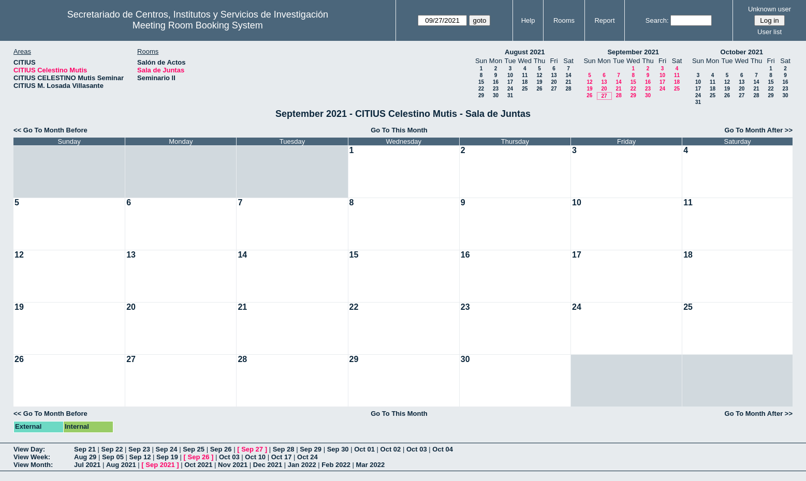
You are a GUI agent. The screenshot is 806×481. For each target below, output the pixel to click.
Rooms (564, 20)
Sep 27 (252, 449)
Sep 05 (113, 457)
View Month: (33, 465)
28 (568, 89)
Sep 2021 (159, 465)
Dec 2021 (267, 465)
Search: (657, 20)
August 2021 (525, 52)
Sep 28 (284, 449)
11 (524, 75)
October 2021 (742, 52)
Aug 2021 (121, 465)
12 (539, 75)
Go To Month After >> (759, 130)
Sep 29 (310, 449)
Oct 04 (442, 449)
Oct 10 (255, 457)
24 (510, 89)
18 (524, 82)
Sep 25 (193, 449)
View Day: (29, 449)
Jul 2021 (87, 465)
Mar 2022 (370, 465)
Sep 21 (85, 449)
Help (528, 20)
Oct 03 (416, 449)
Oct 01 (364, 449)
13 (553, 75)
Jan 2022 (302, 465)
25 (524, 89)
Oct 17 (281, 457)
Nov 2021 (232, 465)
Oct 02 (390, 449)
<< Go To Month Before (50, 130)
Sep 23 (139, 449)
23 (496, 89)
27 (553, 89)
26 (539, 89)
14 (568, 75)
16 (496, 82)
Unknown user (769, 9)
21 (568, 82)
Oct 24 (307, 457)
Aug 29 (85, 457)
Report (604, 20)
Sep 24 (167, 449)
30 (496, 95)
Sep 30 (338, 449)
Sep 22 (112, 449)
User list (769, 32)
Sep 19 (167, 457)
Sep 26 (221, 449)
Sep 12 (140, 457)
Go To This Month (399, 130)
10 (510, 75)
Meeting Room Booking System (198, 25)
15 (481, 82)
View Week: (31, 457)
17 (510, 82)
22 (481, 89)
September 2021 (633, 52)
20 (553, 82)
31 (510, 95)
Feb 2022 (335, 465)
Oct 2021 (198, 465)
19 (539, 82)
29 (481, 95)
